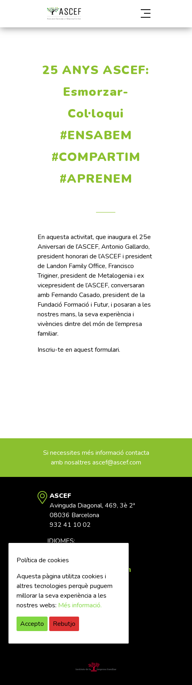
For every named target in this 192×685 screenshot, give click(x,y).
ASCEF (64, 13)
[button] (136, 13)
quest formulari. (98, 349)
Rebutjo (64, 623)
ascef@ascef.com (116, 462)
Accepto (32, 623)
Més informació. (80, 605)
